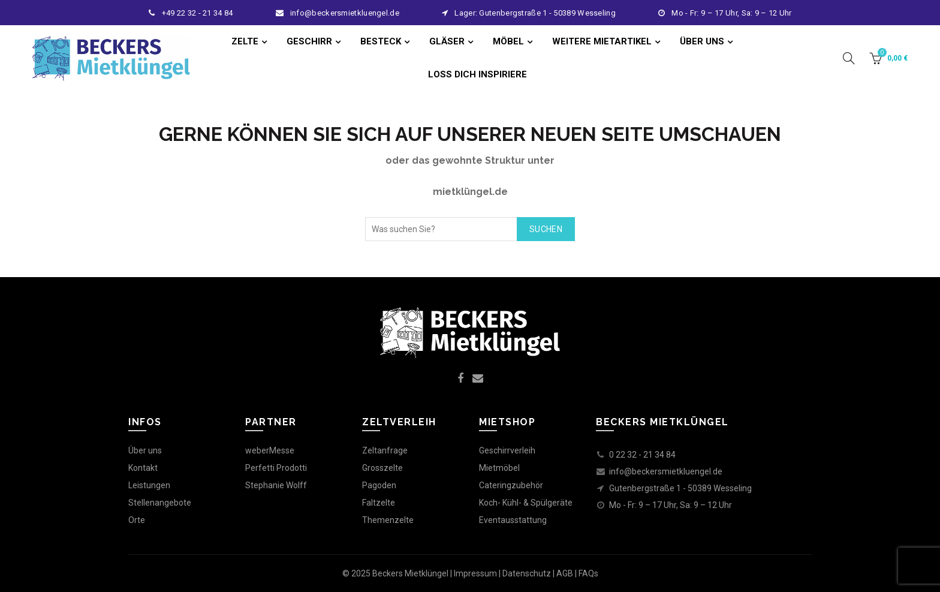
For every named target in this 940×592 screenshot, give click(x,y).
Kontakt (143, 468)
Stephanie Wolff (276, 485)
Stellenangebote (159, 502)
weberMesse (269, 450)
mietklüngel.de (470, 191)
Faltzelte (378, 502)
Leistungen (149, 485)
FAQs (588, 573)
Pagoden (379, 485)
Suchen (545, 229)
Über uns (145, 450)
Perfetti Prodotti (276, 468)
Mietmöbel (499, 468)
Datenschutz (526, 573)
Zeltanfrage (385, 450)
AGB (564, 573)
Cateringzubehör (511, 485)
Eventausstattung (513, 520)
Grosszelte (382, 468)
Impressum (475, 573)
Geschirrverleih (507, 450)
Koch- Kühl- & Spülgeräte (526, 502)
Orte (136, 520)
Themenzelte (388, 520)
